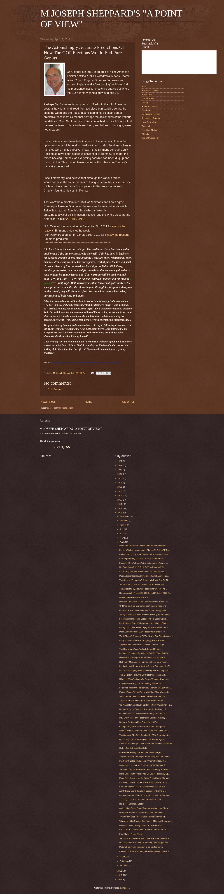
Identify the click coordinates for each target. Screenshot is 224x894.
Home (88, 401)
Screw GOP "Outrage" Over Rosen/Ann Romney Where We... (146, 743)
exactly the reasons (117, 234)
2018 (119, 487)
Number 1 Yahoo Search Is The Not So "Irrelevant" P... (143, 709)
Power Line (147, 94)
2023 (119, 465)
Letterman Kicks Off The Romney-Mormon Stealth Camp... (145, 688)
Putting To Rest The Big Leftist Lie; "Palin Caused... (142, 825)
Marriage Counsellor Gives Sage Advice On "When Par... (144, 602)
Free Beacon (147, 110)
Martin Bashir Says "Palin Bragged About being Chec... (143, 623)
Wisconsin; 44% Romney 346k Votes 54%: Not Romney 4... (145, 821)
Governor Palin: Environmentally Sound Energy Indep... (143, 610)
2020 (119, 478)
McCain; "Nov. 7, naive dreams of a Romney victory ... (143, 718)
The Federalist (148, 98)
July (122, 529)
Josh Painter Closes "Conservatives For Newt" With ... (143, 584)
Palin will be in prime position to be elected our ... (141, 847)
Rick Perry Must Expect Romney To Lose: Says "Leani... (144, 662)
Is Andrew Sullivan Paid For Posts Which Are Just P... (143, 765)
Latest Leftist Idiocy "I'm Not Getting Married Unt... (141, 683)
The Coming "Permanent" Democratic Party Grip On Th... (144, 580)
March (123, 857)
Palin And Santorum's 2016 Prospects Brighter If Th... (143, 632)
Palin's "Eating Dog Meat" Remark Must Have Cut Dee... (144, 554)
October (123, 521)
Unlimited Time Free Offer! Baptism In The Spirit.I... (142, 812)
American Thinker (149, 106)
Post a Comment (55, 389)
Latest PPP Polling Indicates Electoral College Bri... (142, 752)
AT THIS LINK (75, 218)
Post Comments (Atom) (63, 408)
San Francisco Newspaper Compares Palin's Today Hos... (145, 838)
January (123, 865)
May (122, 538)
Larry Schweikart (149, 122)
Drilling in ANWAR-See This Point (134, 597)
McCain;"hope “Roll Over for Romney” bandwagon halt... (144, 842)
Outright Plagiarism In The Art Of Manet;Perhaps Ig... (142, 726)
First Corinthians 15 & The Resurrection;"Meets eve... (143, 787)
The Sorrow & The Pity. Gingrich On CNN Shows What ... (144, 735)
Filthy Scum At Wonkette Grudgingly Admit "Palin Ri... (143, 640)
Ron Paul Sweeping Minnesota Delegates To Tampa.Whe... (145, 670)
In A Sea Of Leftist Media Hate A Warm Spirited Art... (142, 761)
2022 (119, 469)
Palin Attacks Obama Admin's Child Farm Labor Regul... (144, 576)
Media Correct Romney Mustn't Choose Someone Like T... (145, 666)
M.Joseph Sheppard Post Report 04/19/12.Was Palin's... (144, 653)
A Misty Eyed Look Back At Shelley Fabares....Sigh (141, 645)
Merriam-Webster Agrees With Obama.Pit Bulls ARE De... (144, 550)
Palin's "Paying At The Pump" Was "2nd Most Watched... (144, 692)
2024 (119, 461)
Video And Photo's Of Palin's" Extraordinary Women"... (143, 546)
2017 (119, 491)
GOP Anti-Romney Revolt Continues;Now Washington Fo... (145, 705)
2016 (119, 495)
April (122, 542)
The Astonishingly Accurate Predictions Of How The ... (143, 589)
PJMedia (145, 134)
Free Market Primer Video (130, 834)
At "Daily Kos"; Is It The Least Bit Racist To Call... (141, 799)
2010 (119, 875)
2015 (119, 500)
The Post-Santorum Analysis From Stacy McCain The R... (144, 756)
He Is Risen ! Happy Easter (131, 804)
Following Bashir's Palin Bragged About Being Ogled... (143, 619)
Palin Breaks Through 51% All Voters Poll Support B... (143, 657)
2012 (119, 513)
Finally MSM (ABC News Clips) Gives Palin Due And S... (144, 627)
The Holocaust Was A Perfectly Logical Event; (139, 649)
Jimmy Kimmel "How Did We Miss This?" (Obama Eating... (145, 614)
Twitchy (145, 102)
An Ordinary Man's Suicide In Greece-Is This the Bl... (142, 791)
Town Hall (146, 126)
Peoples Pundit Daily (151, 114)
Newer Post (47, 401)
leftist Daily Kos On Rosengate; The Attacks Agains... (142, 739)
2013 (119, 508)
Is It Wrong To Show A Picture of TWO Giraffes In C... (142, 571)
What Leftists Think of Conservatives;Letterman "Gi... (142, 696)
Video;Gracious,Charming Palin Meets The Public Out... (144, 731)
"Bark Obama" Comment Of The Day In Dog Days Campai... (146, 636)
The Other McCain (150, 130)
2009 (119, 879)
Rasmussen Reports (151, 118)
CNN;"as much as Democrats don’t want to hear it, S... (143, 606)
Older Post (128, 401)
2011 (119, 871)
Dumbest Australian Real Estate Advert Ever (139, 722)
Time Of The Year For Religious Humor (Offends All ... (143, 817)
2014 (119, 504)
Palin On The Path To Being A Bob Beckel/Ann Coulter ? (144, 851)
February (124, 861)
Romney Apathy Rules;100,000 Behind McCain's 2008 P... (145, 593)
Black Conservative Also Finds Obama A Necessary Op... (144, 774)
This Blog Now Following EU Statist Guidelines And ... (143, 675)
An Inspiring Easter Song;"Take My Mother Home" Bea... (144, 808)
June (122, 533)
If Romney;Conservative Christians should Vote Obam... (144, 782)
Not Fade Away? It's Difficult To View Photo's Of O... (142, 567)
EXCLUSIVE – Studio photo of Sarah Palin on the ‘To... (143, 829)
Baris (144, 86)
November (125, 516)
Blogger (125, 888)
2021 (119, 474)
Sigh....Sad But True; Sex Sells (133, 748)
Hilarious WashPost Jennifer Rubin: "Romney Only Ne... (144, 679)
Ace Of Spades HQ (150, 138)
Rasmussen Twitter (150, 90)
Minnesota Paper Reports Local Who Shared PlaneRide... (144, 795)
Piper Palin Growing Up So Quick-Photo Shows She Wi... (144, 778)
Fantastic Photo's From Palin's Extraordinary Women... (143, 563)
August (123, 525)
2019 (119, 482)
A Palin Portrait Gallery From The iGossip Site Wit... (142, 701)
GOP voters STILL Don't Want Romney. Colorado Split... (144, 713)
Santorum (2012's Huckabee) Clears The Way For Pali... (144, 769)
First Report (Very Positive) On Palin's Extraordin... (141, 558)
